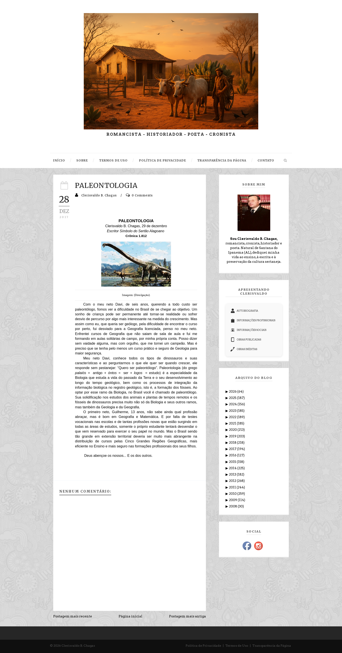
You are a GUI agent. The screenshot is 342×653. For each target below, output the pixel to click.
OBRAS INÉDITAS (244, 349)
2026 (233, 392)
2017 (233, 449)
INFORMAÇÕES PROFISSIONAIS (253, 320)
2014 (233, 468)
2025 (233, 398)
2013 (233, 474)
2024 (233, 404)
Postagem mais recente (72, 616)
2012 (233, 481)
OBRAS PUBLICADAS (246, 339)
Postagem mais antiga (187, 616)
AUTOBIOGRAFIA (244, 311)
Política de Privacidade (203, 645)
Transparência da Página (271, 645)
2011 (233, 487)
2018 (233, 443)
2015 (233, 462)
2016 (233, 455)
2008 (233, 506)
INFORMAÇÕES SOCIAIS (248, 330)
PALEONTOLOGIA (106, 185)
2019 (233, 436)
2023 (233, 411)
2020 (233, 430)
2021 (233, 423)
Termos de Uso (236, 645)
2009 (233, 500)
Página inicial (130, 616)
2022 (233, 417)
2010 (233, 494)
